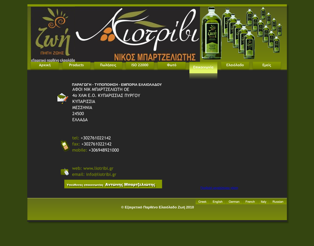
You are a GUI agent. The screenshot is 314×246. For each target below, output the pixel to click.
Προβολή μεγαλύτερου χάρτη (219, 187)
